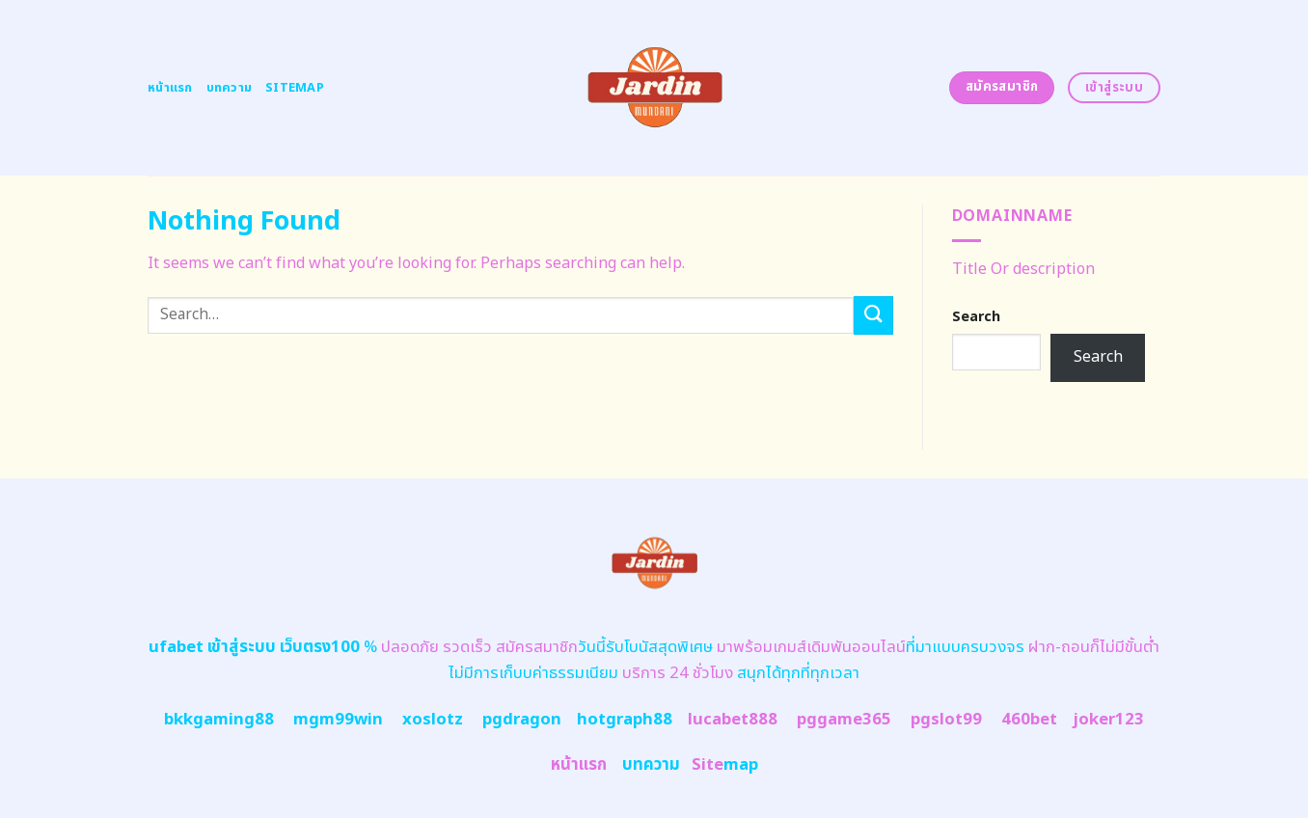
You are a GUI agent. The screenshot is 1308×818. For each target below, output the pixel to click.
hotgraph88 (624, 719)
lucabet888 (732, 719)
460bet (1029, 719)
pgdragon (521, 719)
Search (976, 317)
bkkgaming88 (219, 719)
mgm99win (338, 719)
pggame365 (844, 719)
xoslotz (432, 719)
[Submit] (873, 315)
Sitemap (294, 87)
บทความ (229, 87)
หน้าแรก (170, 87)
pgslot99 (946, 719)
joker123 (1108, 719)
